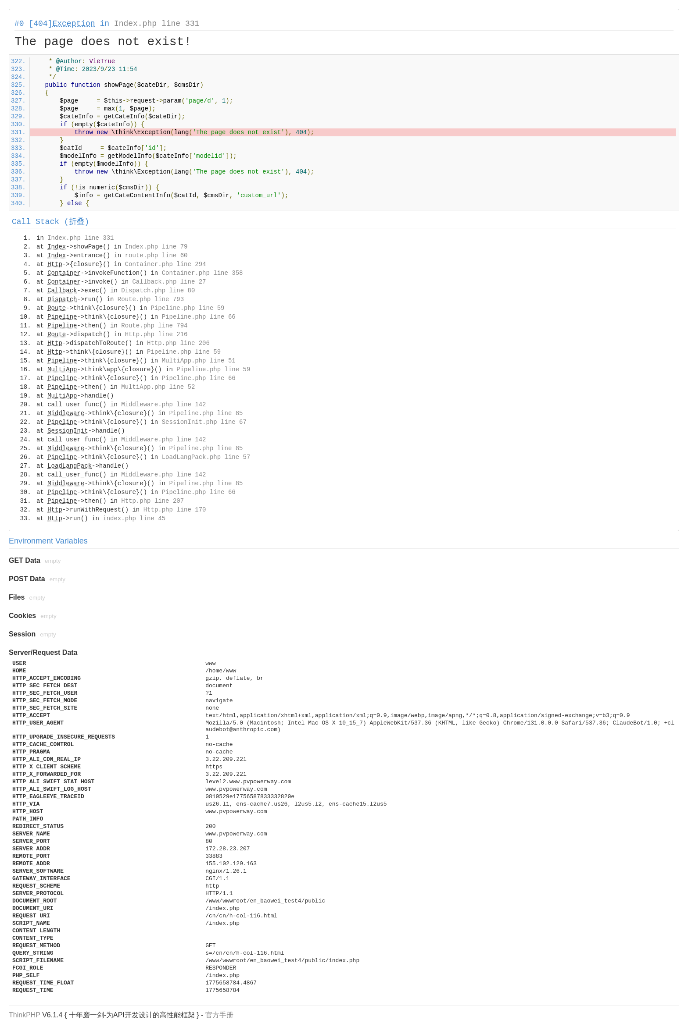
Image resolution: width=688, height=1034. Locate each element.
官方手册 (219, 1015)
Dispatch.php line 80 (158, 290)
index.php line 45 (134, 518)
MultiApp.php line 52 (158, 387)
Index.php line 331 (156, 23)
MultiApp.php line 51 (199, 360)
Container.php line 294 (165, 264)
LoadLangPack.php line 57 (206, 457)
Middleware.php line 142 (163, 404)
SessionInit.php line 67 (204, 422)
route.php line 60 (156, 255)
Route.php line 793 (151, 299)
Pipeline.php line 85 (206, 413)
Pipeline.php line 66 (199, 316)
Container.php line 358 (202, 273)
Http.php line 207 (152, 501)
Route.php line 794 (154, 325)
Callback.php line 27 (169, 281)
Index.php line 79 (156, 246)
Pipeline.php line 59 (187, 308)
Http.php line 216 (156, 334)
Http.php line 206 (178, 343)
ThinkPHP (24, 1015)
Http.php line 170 (174, 509)
